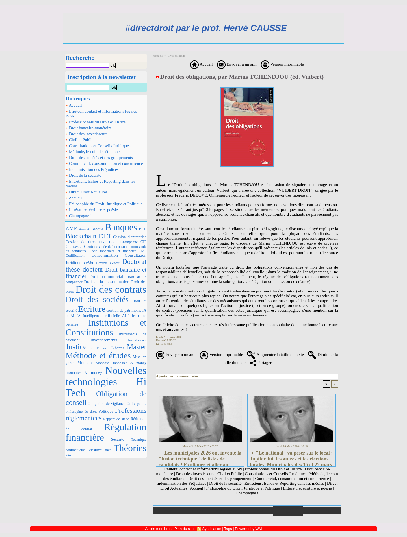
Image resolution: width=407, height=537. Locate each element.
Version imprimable (282, 64)
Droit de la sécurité (83, 175)
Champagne (129, 242)
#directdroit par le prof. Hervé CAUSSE (206, 28)
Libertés (117, 348)
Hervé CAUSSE (166, 340)
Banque (97, 229)
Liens (258, 510)
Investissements (103, 340)
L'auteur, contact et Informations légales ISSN (101, 113)
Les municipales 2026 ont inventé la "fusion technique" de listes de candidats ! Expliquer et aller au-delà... (200, 457)
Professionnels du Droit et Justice (96, 122)
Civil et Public (79, 139)
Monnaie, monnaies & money (121, 363)
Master (136, 347)
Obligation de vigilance (106, 403)
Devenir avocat (108, 263)
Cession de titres (81, 241)
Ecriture (91, 308)
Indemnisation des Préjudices (92, 169)
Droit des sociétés (97, 299)
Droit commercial (107, 276)
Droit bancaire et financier (106, 273)
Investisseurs (137, 340)
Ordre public (136, 403)
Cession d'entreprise (129, 237)
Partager (261, 362)
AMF (71, 229)
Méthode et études (98, 355)
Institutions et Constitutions (106, 327)
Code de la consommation (118, 247)
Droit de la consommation (106, 282)
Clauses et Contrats (82, 246)
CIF (143, 242)
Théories (130, 448)
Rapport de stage (116, 419)
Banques (121, 227)
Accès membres (158, 529)
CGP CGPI (108, 242)
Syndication (211, 529)
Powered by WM (248, 529)
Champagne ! (79, 215)
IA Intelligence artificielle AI (101, 315)
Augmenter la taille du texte (275, 354)
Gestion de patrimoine (123, 310)
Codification (75, 255)
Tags (228, 529)
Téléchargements (228, 510)
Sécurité (117, 439)
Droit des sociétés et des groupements (99, 157)
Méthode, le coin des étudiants (93, 151)
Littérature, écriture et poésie (92, 210)
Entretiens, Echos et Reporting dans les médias (100, 183)
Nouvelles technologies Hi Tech (106, 381)
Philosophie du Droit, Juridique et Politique (104, 204)
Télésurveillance (99, 450)
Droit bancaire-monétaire (89, 128)
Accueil (74, 105)
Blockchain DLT (88, 236)
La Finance (99, 348)
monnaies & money (84, 372)
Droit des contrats (110, 289)
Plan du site (322, 510)
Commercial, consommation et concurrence (104, 163)
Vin (68, 455)
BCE (142, 229)
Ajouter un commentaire (177, 376)
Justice (76, 346)
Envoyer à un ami (237, 64)
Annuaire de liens (288, 511)
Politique (106, 411)
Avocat (84, 229)
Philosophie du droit (81, 412)
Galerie (198, 510)
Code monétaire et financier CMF (117, 251)
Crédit (88, 263)
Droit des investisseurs (86, 134)
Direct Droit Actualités (86, 192)
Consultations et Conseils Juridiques (98, 145)
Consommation (105, 255)
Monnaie (85, 362)
